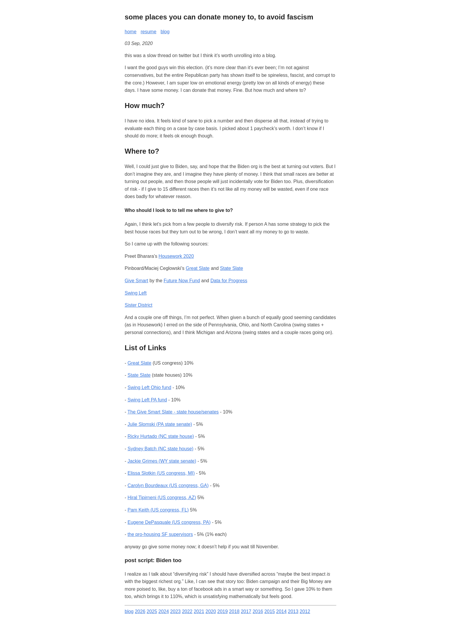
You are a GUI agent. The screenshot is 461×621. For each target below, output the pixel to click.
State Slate (231, 268)
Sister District (138, 305)
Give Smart (136, 280)
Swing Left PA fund (147, 399)
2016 (258, 611)
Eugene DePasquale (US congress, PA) (169, 522)
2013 (293, 611)
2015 (269, 611)
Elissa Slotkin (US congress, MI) (161, 473)
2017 (246, 611)
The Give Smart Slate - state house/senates (172, 411)
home (130, 31)
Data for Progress (229, 280)
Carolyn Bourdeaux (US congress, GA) (168, 485)
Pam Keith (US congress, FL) (158, 509)
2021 (199, 611)
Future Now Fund (182, 280)
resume (148, 31)
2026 (140, 611)
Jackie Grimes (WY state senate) (162, 461)
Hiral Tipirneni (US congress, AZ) (162, 497)
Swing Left (136, 292)
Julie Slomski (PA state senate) (160, 424)
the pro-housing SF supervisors (160, 534)
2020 (211, 611)
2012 (305, 611)
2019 (222, 611)
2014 (281, 611)
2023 (175, 611)
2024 (163, 611)
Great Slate (198, 268)
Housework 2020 (176, 256)
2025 (152, 611)
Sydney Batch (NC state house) (160, 448)
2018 (234, 611)
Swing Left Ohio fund (149, 387)
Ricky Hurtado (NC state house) (161, 436)
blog (165, 31)
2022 (187, 611)
